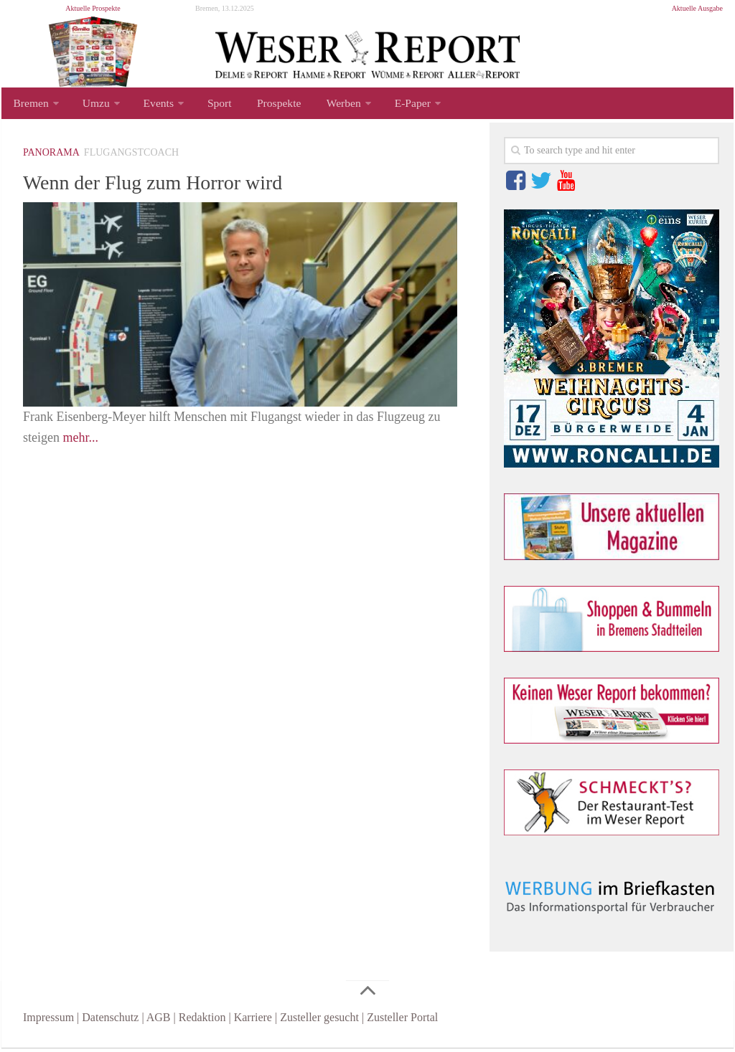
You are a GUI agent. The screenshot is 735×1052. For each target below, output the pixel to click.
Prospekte (265, 105)
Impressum (48, 1021)
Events (152, 105)
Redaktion (202, 1021)
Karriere (253, 1021)
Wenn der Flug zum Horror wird (171, 186)
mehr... (81, 442)
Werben (325, 105)
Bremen (29, 105)
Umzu (92, 105)
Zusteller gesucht (319, 1021)
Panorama (51, 156)
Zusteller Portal (402, 1021)
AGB (158, 1021)
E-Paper (392, 105)
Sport (210, 105)
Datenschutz (110, 1021)
